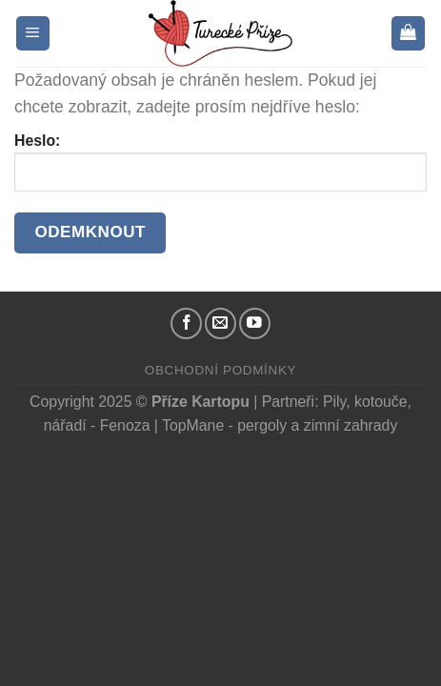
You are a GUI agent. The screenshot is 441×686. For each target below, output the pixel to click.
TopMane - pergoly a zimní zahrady (279, 425)
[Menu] (33, 33)
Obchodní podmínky (220, 370)
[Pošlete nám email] (220, 323)
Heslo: (220, 161)
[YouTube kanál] (255, 323)
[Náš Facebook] (186, 323)
